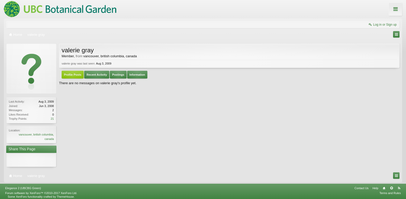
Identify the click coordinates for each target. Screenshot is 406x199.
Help (375, 186)
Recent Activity (96, 74)
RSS (399, 186)
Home (384, 186)
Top (391, 186)
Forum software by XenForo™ (41, 191)
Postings (118, 74)
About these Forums (384, 13)
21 (52, 118)
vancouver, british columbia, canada (110, 56)
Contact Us (361, 186)
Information (137, 74)
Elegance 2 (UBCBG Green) (23, 186)
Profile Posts (72, 74)
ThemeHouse (65, 194)
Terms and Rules (390, 191)
